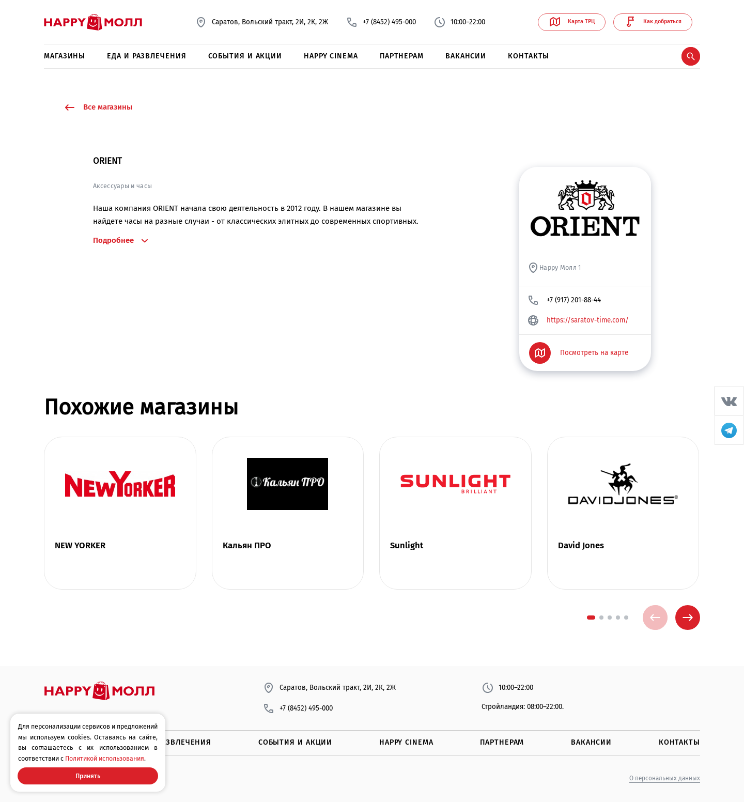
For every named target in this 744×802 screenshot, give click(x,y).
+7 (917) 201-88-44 (564, 300)
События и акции (245, 56)
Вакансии (465, 56)
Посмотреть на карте (579, 353)
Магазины (64, 56)
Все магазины (98, 107)
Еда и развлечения (146, 56)
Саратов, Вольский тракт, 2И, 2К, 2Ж (261, 22)
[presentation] (655, 617)
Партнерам (402, 56)
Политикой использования (104, 758)
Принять (87, 776)
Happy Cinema (331, 56)
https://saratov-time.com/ (578, 320)
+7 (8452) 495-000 (381, 22)
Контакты (528, 56)
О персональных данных (664, 778)
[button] (591, 617)
